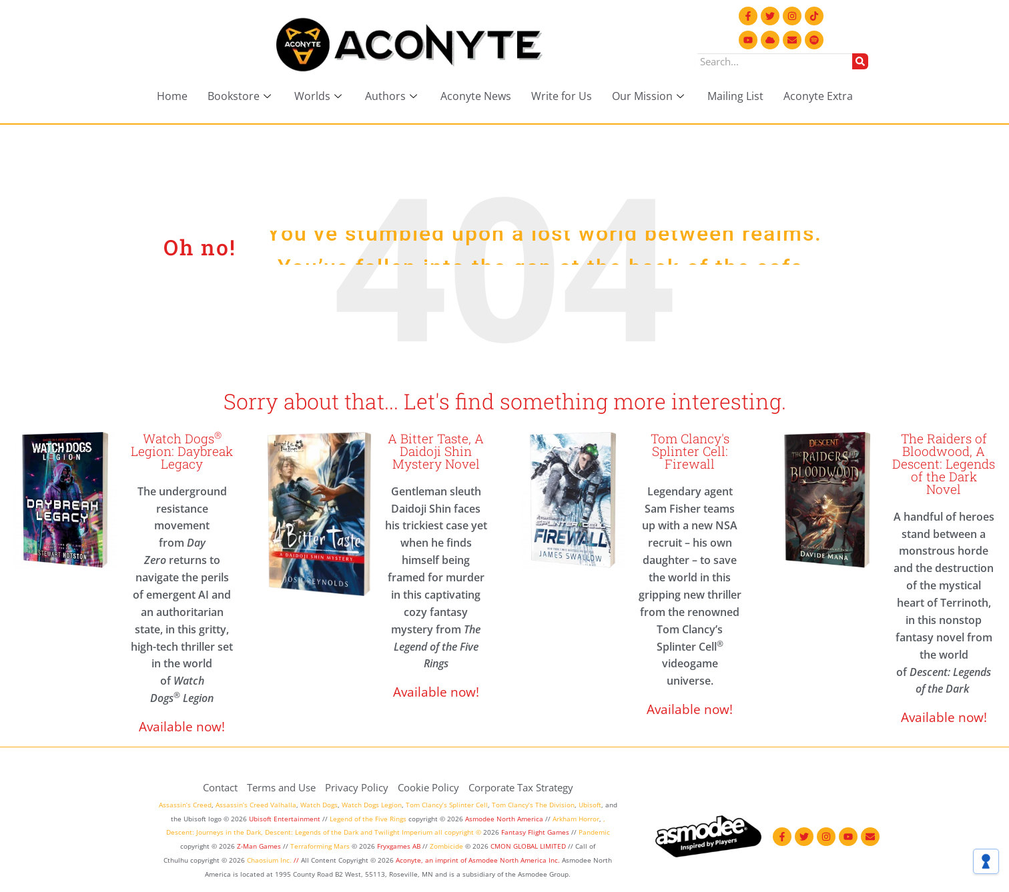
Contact (220, 787)
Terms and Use (281, 787)
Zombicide (446, 846)
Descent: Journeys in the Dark (213, 832)
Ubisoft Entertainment (284, 818)
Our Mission (649, 96)
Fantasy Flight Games (535, 832)
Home (172, 96)
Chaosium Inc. (269, 860)
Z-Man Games (259, 846)
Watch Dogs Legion (372, 804)
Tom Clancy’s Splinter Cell (447, 804)
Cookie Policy (428, 787)
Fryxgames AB (398, 846)
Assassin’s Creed (185, 804)
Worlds (319, 96)
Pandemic (594, 832)
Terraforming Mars (320, 846)
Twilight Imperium (403, 832)
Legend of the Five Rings (368, 818)
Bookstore (241, 96)
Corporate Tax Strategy (520, 787)
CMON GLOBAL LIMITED (529, 846)
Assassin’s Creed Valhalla (256, 804)
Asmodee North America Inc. (515, 860)
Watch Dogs (319, 804)
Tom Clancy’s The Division (533, 804)
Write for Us (561, 96)
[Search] (860, 61)
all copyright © (457, 832)
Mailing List (735, 96)
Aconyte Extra (818, 96)
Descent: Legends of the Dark (311, 832)
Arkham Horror (576, 818)
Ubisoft (590, 804)
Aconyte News (475, 96)
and (366, 832)
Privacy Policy (356, 787)
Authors (392, 96)
